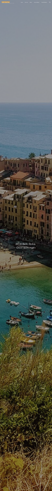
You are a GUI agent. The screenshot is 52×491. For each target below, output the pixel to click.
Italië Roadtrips (6, 2)
